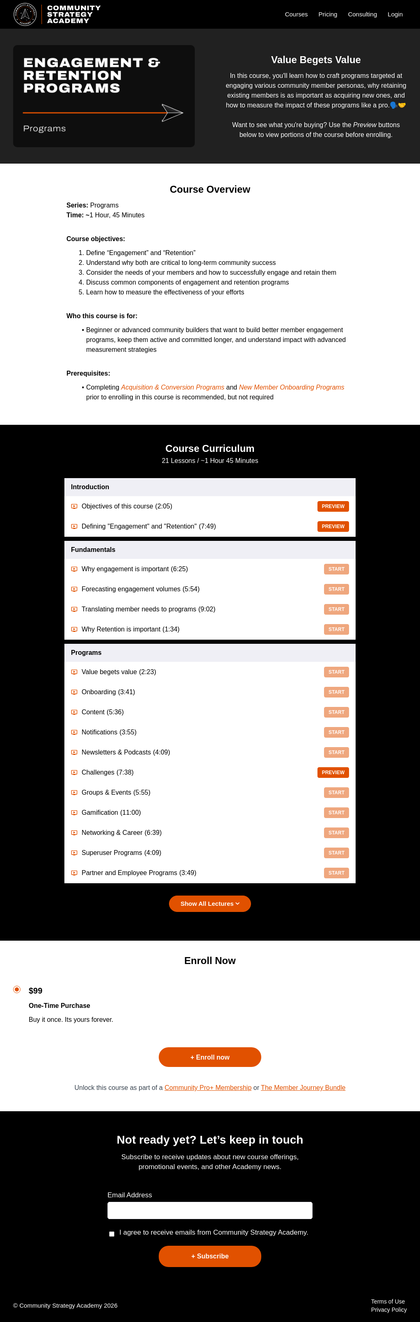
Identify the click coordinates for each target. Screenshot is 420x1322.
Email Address (129, 1195)
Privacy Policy (389, 1309)
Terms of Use (388, 1301)
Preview (333, 506)
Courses (296, 14)
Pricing (328, 14)
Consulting (362, 14)
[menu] (342, 14)
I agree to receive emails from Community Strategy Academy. (213, 1232)
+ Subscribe (209, 1256)
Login (395, 14)
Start (337, 569)
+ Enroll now (210, 1057)
